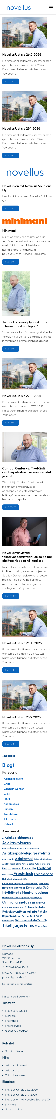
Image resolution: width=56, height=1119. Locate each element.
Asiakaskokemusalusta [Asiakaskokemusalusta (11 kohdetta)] (14, 848)
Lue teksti (10, 81)
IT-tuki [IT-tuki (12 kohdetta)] (34, 883)
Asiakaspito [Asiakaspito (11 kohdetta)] (8, 859)
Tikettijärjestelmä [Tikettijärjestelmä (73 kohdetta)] (18, 925)
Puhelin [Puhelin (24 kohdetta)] (42, 911)
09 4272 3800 (11, 973)
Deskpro (10, 1015)
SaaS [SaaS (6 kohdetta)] (19, 916)
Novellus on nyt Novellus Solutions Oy (27, 188)
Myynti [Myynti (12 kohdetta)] (38, 897)
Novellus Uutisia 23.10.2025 (22, 643)
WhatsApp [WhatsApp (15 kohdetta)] (41, 925)
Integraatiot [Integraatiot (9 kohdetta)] (18, 879)
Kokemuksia (11, 804)
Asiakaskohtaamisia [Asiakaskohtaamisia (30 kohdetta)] (19, 838)
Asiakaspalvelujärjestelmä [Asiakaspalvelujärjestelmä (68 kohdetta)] (26, 853)
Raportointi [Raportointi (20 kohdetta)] (9, 916)
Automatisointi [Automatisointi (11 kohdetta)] (42, 863)
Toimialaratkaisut (15, 1075)
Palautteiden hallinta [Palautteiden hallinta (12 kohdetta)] (13, 907)
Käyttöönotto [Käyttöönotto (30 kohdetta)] (11, 893)
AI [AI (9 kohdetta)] (3, 838)
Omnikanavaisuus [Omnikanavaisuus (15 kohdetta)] (35, 902)
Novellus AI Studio (16, 1010)
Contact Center (14, 788)
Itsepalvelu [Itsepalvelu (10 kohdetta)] (44, 883)
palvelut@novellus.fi (14, 977)
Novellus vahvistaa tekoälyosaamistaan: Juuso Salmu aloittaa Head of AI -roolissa (27, 557)
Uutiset (8, 824)
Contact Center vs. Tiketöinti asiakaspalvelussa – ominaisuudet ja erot (26, 472)
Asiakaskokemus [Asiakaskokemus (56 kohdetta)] (16, 842)
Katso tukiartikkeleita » (16, 996)
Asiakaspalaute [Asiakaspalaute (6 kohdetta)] (32, 848)
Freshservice (13, 1025)
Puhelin (8, 809)
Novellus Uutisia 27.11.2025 (21, 396)
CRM (7, 793)
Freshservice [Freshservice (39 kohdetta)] (43, 874)
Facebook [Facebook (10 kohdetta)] (17, 868)
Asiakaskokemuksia (16, 1065)
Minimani (9, 231)
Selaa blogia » (13, 1109)
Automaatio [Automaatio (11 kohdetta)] (28, 863)
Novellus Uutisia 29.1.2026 (21, 128)
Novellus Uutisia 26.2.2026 (21, 54)
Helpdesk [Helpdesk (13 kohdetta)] (7, 879)
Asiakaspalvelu (13, 778)
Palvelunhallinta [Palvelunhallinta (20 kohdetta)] (35, 907)
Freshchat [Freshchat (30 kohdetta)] (44, 868)
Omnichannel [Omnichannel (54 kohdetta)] (13, 902)
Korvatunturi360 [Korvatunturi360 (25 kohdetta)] (37, 887)
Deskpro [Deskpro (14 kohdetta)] (6, 868)
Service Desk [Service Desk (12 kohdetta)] (28, 916)
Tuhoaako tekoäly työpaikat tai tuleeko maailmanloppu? (24, 324)
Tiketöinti (10, 819)
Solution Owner (14, 1051)
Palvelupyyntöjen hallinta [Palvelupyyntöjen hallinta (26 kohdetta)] (19, 911)
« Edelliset (8, 755)
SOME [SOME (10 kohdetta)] (39, 916)
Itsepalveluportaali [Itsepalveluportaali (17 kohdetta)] (13, 887)
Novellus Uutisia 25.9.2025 (21, 717)
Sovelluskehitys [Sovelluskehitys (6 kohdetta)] (8, 921)
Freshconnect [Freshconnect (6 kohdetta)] (7, 874)
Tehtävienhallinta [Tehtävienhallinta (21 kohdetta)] (26, 920)
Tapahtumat (12, 814)
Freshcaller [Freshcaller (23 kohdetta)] (29, 868)
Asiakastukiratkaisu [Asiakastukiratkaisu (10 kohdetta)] (43, 859)
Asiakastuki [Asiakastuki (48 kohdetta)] (24, 858)
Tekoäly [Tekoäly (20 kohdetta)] (42, 920)
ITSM (7, 799)
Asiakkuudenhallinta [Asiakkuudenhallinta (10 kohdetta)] (11, 863)
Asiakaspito (12, 1070)
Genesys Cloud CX (16, 1030)
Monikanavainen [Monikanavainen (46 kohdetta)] (35, 892)
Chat (7, 783)
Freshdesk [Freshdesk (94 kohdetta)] (23, 873)
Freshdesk (11, 1020)
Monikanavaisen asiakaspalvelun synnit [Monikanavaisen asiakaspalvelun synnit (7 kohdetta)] (18, 898)
